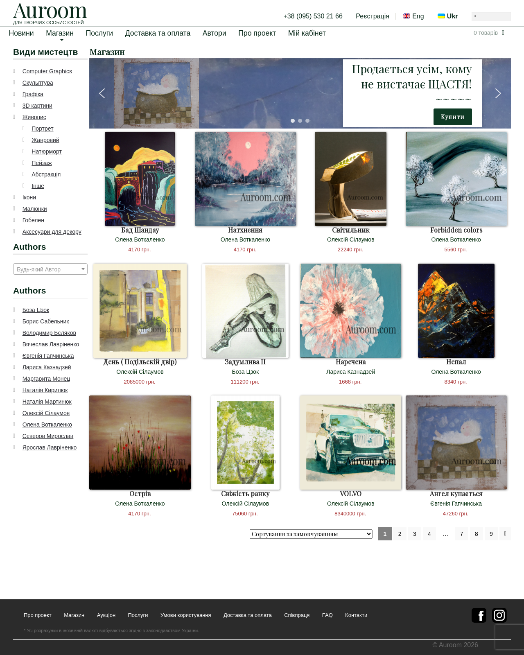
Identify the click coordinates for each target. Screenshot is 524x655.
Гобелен (33, 220)
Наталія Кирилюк (45, 390)
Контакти (356, 615)
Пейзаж (42, 163)
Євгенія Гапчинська (48, 355)
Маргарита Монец (46, 378)
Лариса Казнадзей (47, 367)
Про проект (257, 33)
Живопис (34, 117)
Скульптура (38, 82)
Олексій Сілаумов (46, 413)
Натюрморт (47, 151)
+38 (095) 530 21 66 (313, 16)
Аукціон (106, 615)
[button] (101, 93)
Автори (214, 33)
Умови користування (185, 615)
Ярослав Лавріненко (50, 447)
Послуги (99, 33)
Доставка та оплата (158, 33)
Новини (21, 33)
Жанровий (45, 140)
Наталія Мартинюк (47, 401)
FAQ (327, 615)
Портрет (42, 128)
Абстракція (46, 174)
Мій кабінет (307, 33)
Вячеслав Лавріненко (51, 344)
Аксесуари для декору (52, 231)
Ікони (29, 197)
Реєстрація (372, 16)
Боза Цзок (36, 310)
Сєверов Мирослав (48, 436)
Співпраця (296, 615)
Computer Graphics (47, 71)
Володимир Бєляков (49, 333)
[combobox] (50, 269)
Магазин (60, 33)
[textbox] (50, 269)
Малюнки (35, 209)
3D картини (37, 105)
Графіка (33, 94)
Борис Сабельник (46, 321)
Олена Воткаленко (47, 424)
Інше (38, 186)
